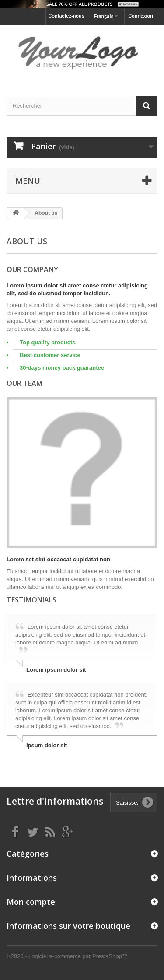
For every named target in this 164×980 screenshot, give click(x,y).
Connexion (140, 15)
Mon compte (31, 901)
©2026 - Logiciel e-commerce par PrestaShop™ (67, 956)
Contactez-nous (66, 15)
